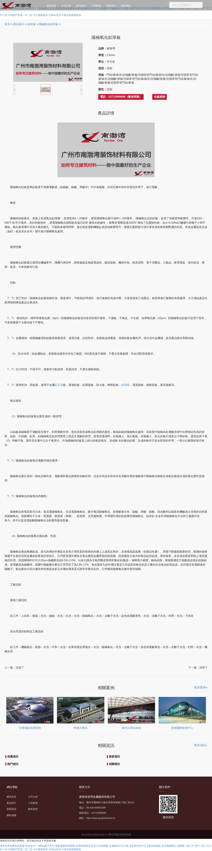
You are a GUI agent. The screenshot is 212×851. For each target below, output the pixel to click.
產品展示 (81, 5)
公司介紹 (66, 5)
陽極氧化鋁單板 (48, 24)
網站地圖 (11, 815)
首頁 (7, 24)
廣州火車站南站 (131, 727)
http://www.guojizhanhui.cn (100, 818)
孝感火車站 (81, 727)
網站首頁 (51, 5)
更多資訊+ (201, 745)
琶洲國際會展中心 (182, 727)
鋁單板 (31, 24)
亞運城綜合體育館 (30, 727)
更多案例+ (201, 687)
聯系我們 (126, 5)
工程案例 (96, 5)
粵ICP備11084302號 (120, 834)
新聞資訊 (111, 5)
